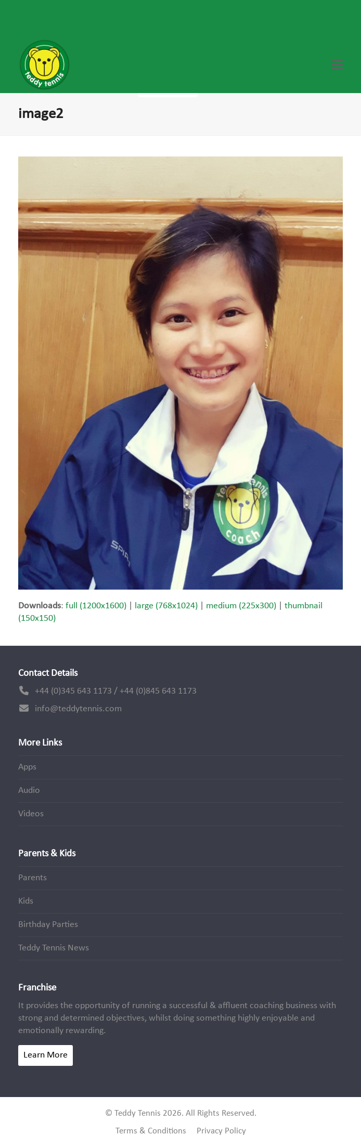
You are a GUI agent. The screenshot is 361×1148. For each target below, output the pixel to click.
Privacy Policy (221, 1131)
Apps (27, 767)
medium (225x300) (241, 606)
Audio (29, 790)
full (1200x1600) (96, 606)
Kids (25, 901)
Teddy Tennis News (53, 948)
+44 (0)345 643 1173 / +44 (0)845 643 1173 (116, 691)
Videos (31, 814)
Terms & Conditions (150, 1131)
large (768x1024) (166, 606)
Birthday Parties (48, 925)
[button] (337, 64)
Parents (32, 878)
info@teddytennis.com (78, 709)
